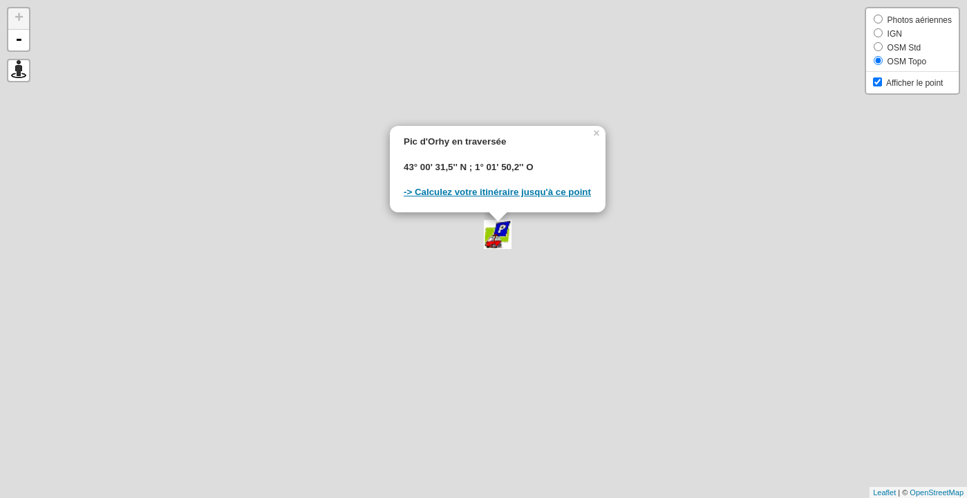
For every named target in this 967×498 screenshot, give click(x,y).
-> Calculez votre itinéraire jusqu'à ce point (497, 192)
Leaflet (884, 492)
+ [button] (19, 18)
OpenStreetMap (937, 492)
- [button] (19, 40)
